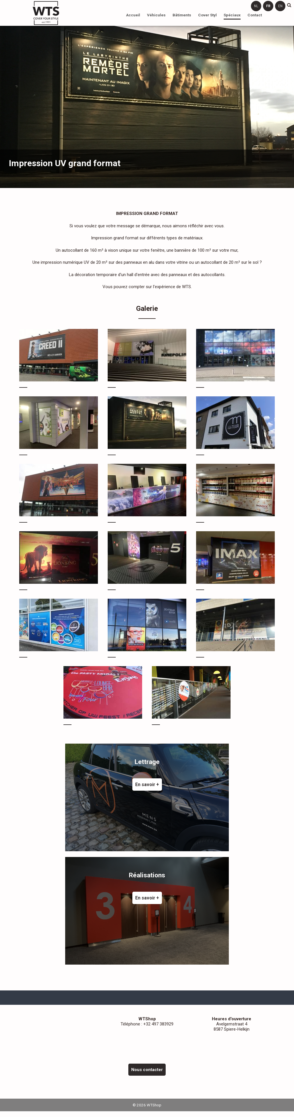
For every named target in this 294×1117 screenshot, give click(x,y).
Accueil (133, 15)
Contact (254, 15)
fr (268, 6)
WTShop (46, 13)
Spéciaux (232, 15)
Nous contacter (147, 1069)
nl (256, 6)
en (280, 6)
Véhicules (156, 15)
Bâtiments (182, 15)
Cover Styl (207, 15)
